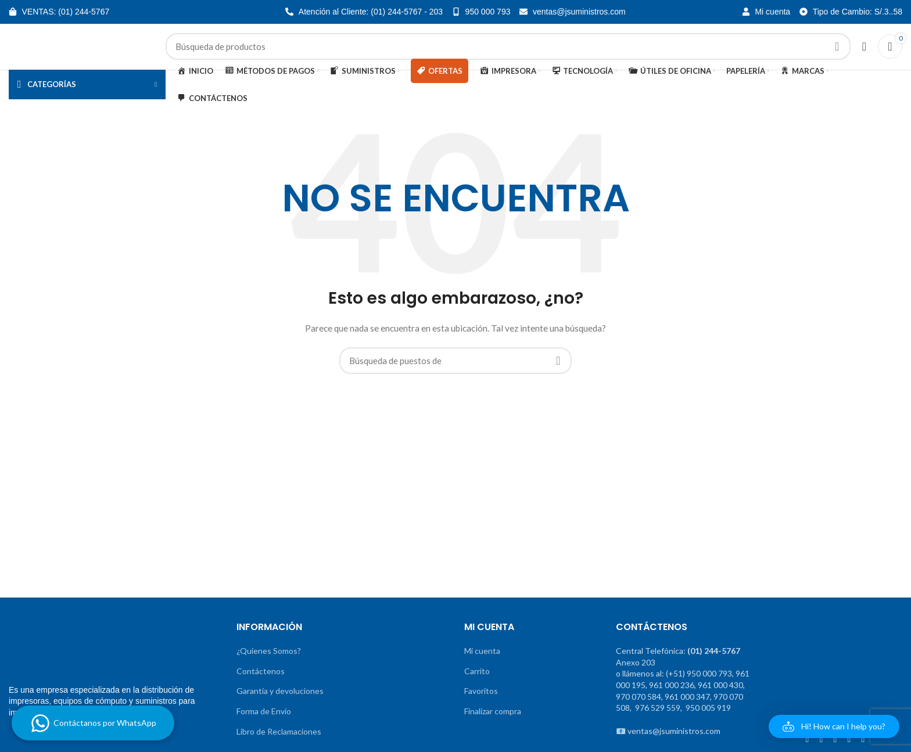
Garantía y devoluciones (280, 706)
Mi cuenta (482, 666)
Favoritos (481, 706)
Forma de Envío (263, 727)
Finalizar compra (492, 727)
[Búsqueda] (508, 54)
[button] (834, 726)
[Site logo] (81, 54)
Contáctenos (260, 686)
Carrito (477, 686)
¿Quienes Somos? (268, 666)
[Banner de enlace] (65, 531)
